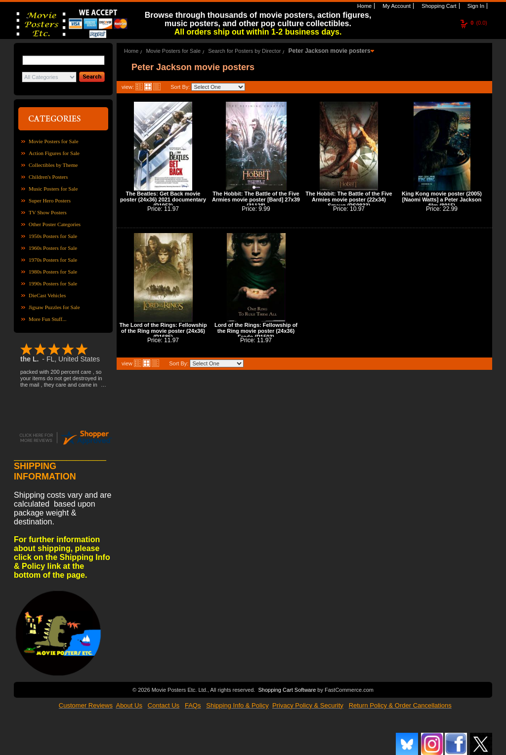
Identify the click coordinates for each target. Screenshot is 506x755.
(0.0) (478, 23)
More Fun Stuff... (48, 319)
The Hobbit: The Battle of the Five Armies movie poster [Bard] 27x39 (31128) (256, 199)
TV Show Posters (48, 212)
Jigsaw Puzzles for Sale (54, 307)
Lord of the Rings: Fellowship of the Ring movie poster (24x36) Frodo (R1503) (255, 331)
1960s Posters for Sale (53, 248)
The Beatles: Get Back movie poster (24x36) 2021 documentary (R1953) (163, 199)
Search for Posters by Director (244, 51)
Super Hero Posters (50, 200)
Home (364, 6)
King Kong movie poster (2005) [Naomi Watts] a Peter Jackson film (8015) (442, 199)
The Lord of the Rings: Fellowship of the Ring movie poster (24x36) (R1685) (163, 331)
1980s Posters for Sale (53, 272)
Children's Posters (48, 177)
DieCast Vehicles (47, 295)
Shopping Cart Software (287, 689)
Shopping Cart (438, 6)
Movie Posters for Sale (54, 141)
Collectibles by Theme (53, 165)
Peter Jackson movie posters (330, 50)
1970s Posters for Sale (53, 260)
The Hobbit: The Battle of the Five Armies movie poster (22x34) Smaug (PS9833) (348, 199)
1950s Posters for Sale (53, 236)
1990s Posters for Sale (53, 283)
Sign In (475, 6)
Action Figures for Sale (54, 153)
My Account (396, 6)
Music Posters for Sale (53, 189)
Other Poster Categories (55, 224)
